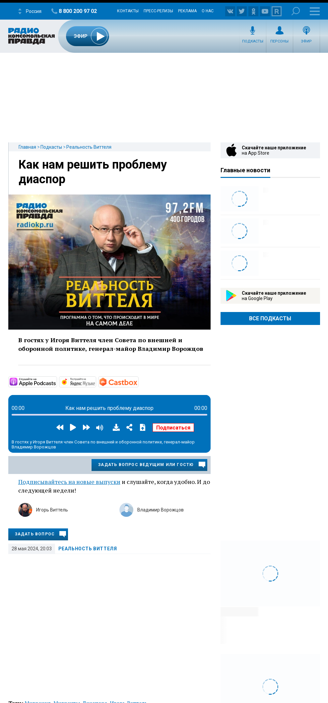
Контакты (128, 11)
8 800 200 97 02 (78, 11)
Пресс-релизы (158, 11)
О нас (208, 11)
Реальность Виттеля (88, 147)
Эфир (306, 41)
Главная (27, 147)
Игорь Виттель (52, 509)
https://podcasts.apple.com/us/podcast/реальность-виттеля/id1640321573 (56, 381)
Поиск (296, 11)
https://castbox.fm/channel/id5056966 (138, 381)
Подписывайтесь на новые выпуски (69, 482)
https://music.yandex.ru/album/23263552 (95, 381)
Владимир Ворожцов (160, 509)
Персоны (279, 41)
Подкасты (252, 41)
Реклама (187, 11)
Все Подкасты (270, 318)
